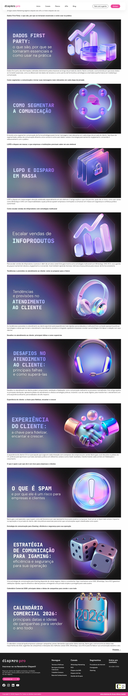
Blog (74, 6)
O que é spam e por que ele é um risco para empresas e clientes (31, 464)
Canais (47, 6)
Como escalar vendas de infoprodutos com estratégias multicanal (32, 209)
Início (38, 6)
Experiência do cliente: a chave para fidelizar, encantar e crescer (31, 399)
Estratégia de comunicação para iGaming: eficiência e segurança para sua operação (39, 526)
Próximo (117, 650)
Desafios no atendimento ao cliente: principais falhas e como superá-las (34, 335)
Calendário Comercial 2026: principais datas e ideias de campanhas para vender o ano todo (42, 588)
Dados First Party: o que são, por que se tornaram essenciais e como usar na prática (39, 16)
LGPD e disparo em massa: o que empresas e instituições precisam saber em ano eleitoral (41, 144)
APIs (66, 6)
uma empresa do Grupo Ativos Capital (113, 694)
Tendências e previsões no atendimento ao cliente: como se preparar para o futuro (38, 271)
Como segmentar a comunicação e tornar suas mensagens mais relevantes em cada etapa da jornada (45, 80)
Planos (57, 6)
